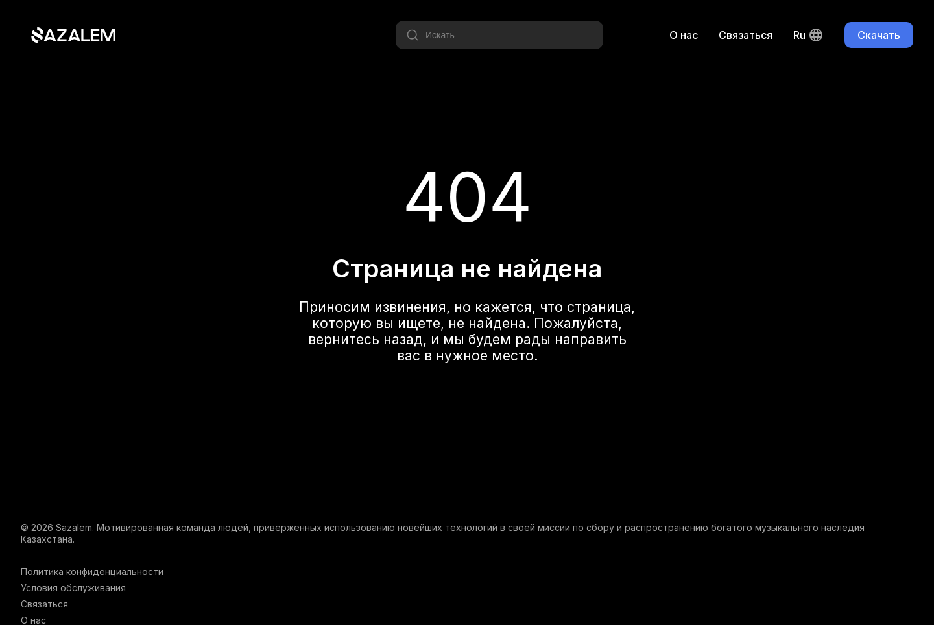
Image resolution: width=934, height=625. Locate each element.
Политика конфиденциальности (92, 571)
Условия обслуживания (73, 587)
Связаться (745, 35)
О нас (683, 35)
